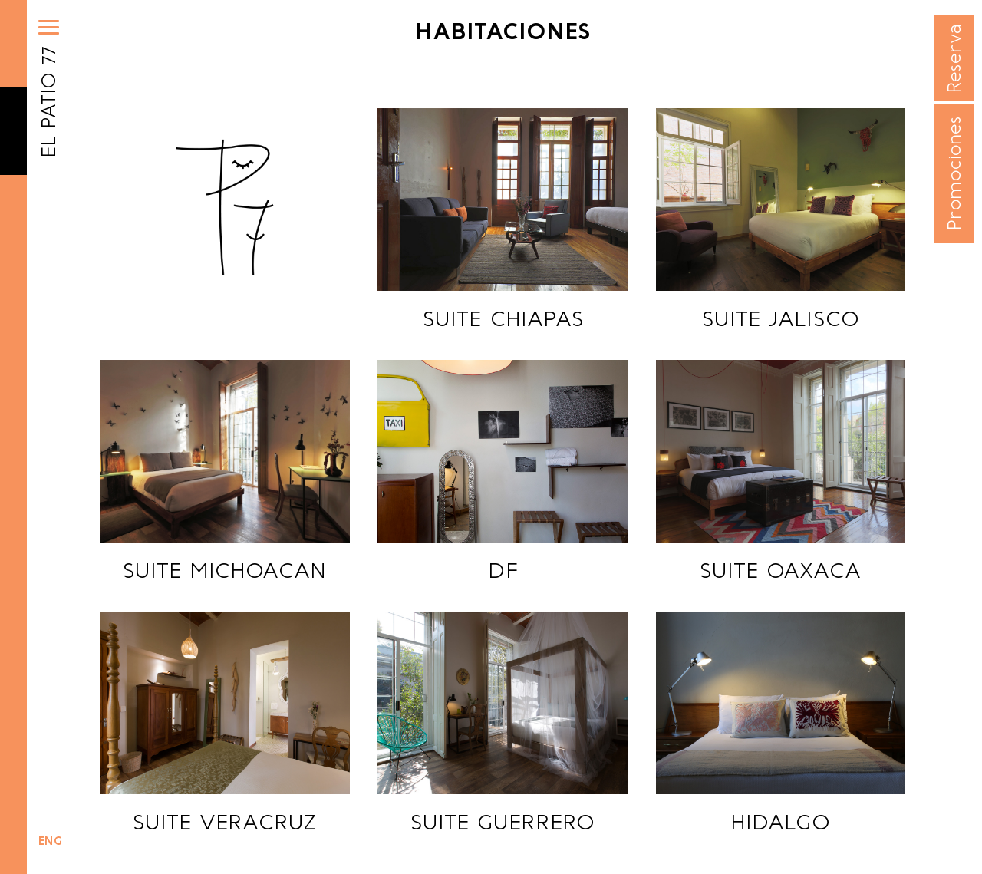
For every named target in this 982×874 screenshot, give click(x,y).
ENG (50, 841)
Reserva (954, 59)
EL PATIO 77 (48, 102)
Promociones (954, 174)
